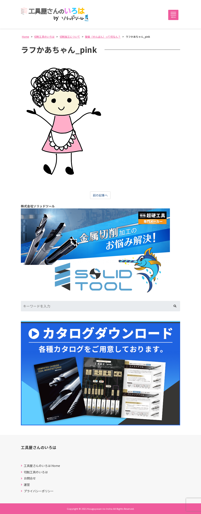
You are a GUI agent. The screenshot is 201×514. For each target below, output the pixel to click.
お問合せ (30, 478)
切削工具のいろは (36, 472)
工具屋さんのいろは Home (42, 466)
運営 (27, 485)
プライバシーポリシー (39, 491)
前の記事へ (100, 195)
